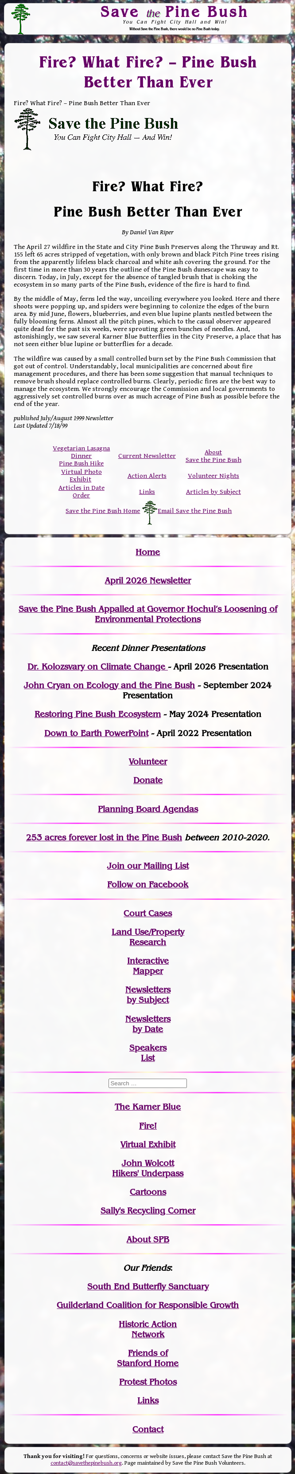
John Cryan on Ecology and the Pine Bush (109, 685)
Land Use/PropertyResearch (148, 937)
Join (115, 866)
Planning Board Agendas (148, 809)
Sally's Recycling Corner (148, 1211)
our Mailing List (156, 866)
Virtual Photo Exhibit (81, 475)
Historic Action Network (148, 1329)
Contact (147, 1429)
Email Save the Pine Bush (195, 511)
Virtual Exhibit (147, 1144)
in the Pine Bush (131, 837)
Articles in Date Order (81, 491)
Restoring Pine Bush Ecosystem (98, 714)
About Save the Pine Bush (213, 456)
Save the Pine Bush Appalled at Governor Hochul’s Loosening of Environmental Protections (148, 614)
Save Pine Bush (175, 11)
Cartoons (148, 1192)
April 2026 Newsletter (148, 580)
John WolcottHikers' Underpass (147, 1168)
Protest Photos (148, 1382)
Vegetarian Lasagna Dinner (81, 452)
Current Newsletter (147, 456)
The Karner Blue (148, 1107)
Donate (148, 780)
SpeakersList (148, 1053)
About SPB (148, 1239)
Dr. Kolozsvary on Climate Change (97, 667)
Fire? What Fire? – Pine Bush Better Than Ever (148, 71)
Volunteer (148, 762)
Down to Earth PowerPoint (96, 733)
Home (148, 552)
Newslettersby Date (148, 1024)
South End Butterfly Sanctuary (148, 1286)
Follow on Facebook (147, 884)
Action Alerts (147, 476)
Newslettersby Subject (148, 995)
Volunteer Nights (213, 476)
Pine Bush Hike (81, 463)
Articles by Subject (213, 492)
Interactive (148, 961)
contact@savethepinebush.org (86, 1463)
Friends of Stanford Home (148, 1358)
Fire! (148, 1126)
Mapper (148, 971)
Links (147, 492)
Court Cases (148, 913)
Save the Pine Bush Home (103, 511)
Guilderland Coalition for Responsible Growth (148, 1305)
